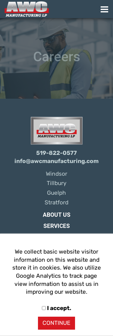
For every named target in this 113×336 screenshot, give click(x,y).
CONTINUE (56, 323)
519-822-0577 (56, 153)
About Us (57, 215)
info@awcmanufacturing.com (56, 161)
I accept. (56, 308)
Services (56, 226)
